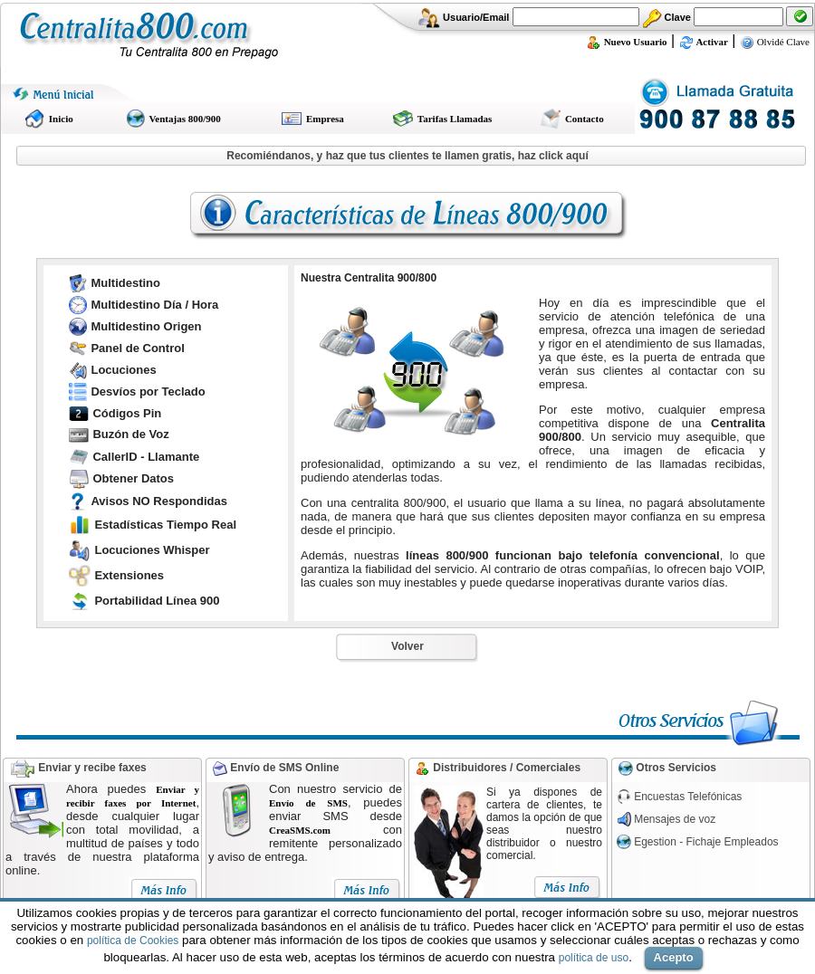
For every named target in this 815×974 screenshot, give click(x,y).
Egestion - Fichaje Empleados (706, 842)
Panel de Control (137, 348)
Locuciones (123, 370)
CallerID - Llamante (145, 456)
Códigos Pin (126, 413)
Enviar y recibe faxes (92, 767)
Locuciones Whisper (151, 550)
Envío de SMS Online (283, 767)
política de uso (593, 957)
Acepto (674, 957)
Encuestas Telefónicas (688, 796)
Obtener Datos (133, 478)
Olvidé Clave (775, 41)
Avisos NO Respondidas (159, 501)
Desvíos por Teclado (148, 391)
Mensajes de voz (674, 819)
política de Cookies (132, 940)
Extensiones (129, 575)
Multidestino (125, 283)
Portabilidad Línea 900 (156, 600)
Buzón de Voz (130, 434)
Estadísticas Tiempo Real (165, 524)
